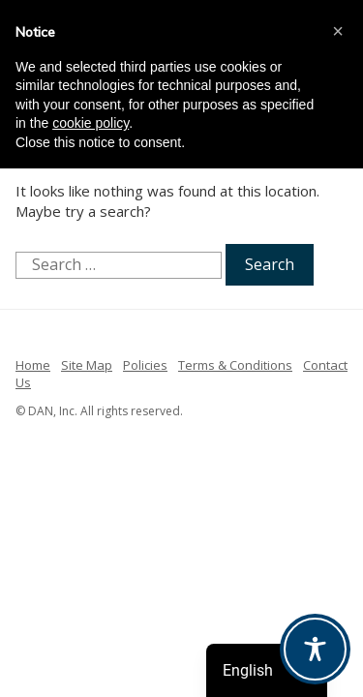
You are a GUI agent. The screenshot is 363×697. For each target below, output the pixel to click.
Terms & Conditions (235, 365)
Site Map (86, 365)
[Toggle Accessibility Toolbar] (315, 649)
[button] (337, 30)
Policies (145, 365)
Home (32, 365)
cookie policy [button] (90, 123)
